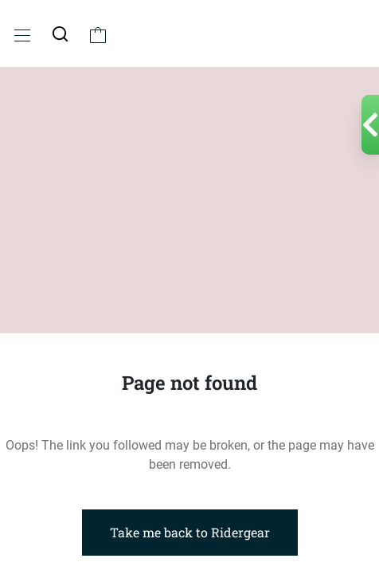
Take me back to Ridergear (190, 532)
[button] (60, 33)
